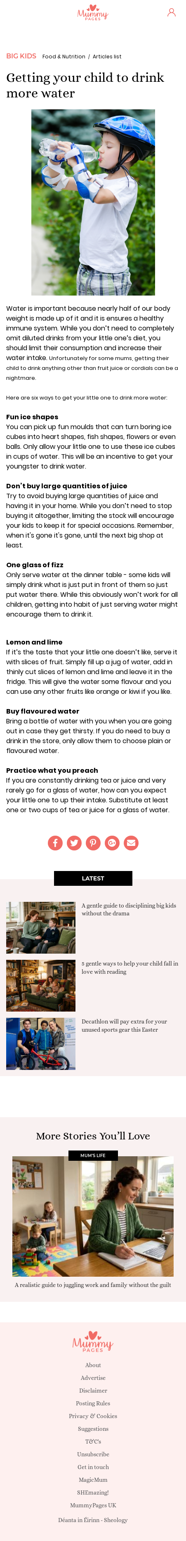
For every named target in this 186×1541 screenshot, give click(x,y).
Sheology (116, 1520)
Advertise (93, 1378)
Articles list (107, 56)
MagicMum (93, 1479)
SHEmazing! (93, 1492)
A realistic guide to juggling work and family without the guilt (93, 1284)
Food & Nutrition (63, 56)
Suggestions (93, 1428)
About (93, 1365)
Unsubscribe (93, 1454)
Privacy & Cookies (93, 1416)
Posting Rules (93, 1403)
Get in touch (93, 1467)
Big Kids (21, 56)
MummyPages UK (93, 1505)
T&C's (93, 1441)
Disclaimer (93, 1390)
